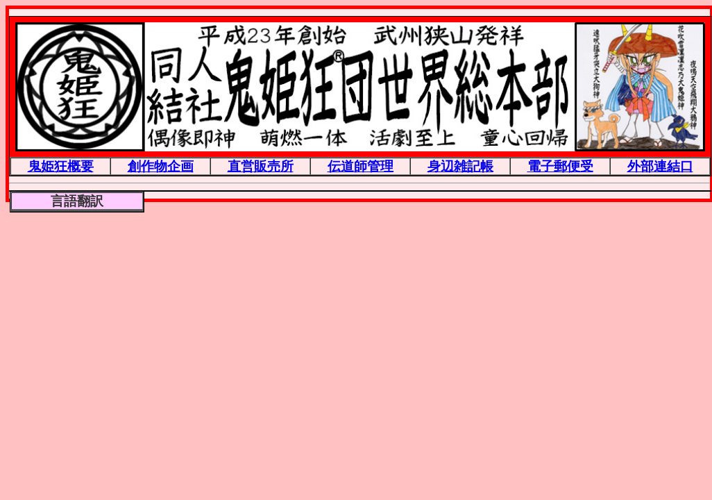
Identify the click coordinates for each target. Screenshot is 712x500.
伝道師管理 (360, 166)
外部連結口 (660, 166)
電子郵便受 (560, 166)
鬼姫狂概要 (61, 166)
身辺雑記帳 (460, 166)
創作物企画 (161, 166)
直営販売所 (261, 166)
